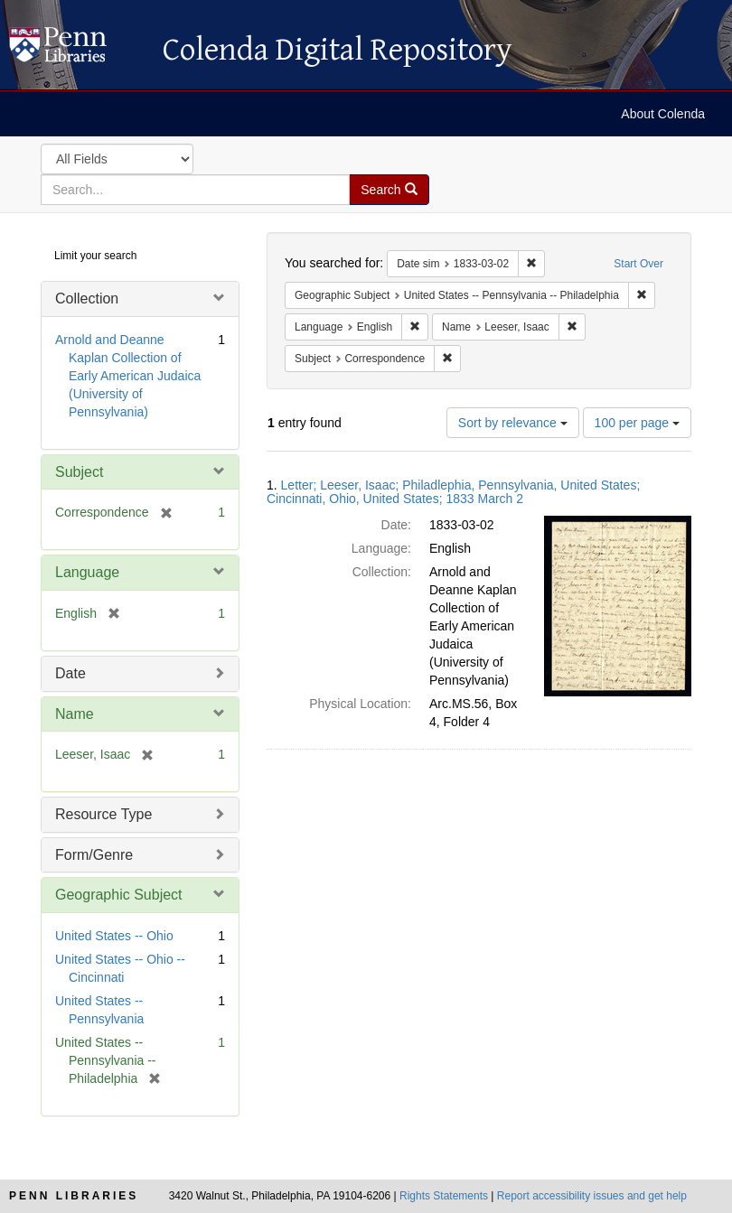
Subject (79, 472)
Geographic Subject (119, 894)
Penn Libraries (73, 1196)
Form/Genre (94, 855)
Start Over (638, 263)
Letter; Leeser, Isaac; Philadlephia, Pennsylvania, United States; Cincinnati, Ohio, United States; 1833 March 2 (453, 492)
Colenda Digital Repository (77, 49)
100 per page (637, 422)
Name (74, 714)
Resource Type (103, 814)
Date (70, 673)
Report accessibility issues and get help (592, 1196)
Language (87, 572)
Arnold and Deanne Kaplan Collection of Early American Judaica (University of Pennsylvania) (128, 375)
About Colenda (663, 114)
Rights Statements (443, 1196)
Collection (86, 298)
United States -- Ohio (114, 935)
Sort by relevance (513, 422)
